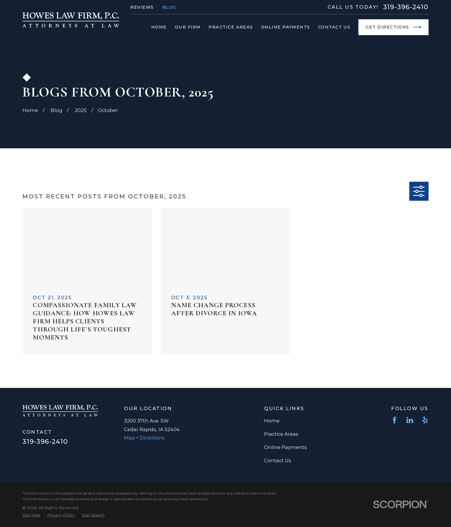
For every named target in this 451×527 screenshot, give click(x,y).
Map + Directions (144, 438)
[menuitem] (31, 514)
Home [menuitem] (159, 27)
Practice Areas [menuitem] (231, 27)
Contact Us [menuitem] (334, 27)
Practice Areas (281, 434)
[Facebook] (394, 420)
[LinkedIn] (409, 420)
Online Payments (285, 447)
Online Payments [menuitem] (285, 27)
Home (272, 421)
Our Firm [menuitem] (188, 27)
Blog (170, 7)
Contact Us (277, 460)
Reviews (142, 7)
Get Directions (393, 27)
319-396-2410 (405, 7)
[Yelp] (425, 420)
